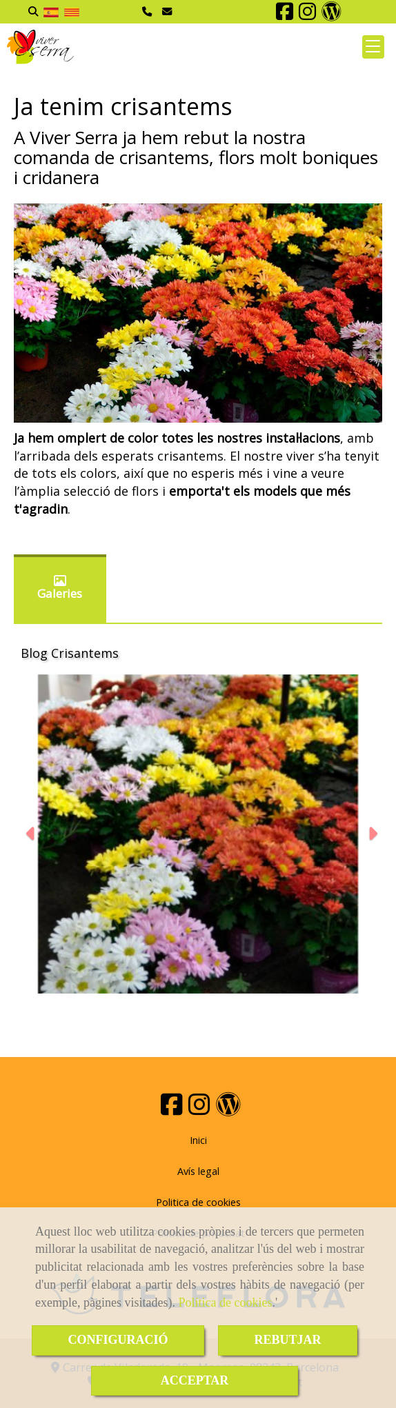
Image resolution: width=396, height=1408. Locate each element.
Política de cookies (225, 1302)
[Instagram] (307, 14)
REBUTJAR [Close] (287, 1340)
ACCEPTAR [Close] (195, 1380)
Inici (198, 1140)
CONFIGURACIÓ (118, 1340)
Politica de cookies (198, 1202)
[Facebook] (284, 14)
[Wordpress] (331, 14)
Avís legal (198, 1171)
